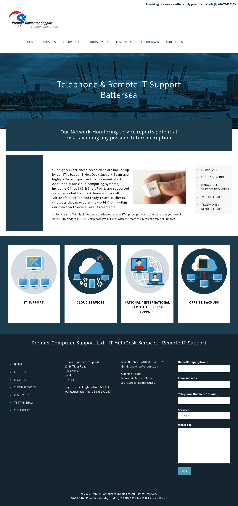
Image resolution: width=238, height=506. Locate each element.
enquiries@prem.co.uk (144, 366)
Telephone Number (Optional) (198, 394)
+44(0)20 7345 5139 (151, 362)
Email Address (187, 378)
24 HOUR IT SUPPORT (215, 197)
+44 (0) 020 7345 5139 (222, 4)
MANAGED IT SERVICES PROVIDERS (215, 187)
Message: (184, 424)
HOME (18, 364)
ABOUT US (20, 372)
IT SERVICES (22, 395)
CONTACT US (22, 410)
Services (204, 413)
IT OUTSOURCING (212, 177)
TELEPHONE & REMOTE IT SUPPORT (215, 207)
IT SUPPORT (209, 169)
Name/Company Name (193, 362)
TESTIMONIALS (24, 402)
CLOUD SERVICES (25, 387)
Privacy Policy (158, 498)
